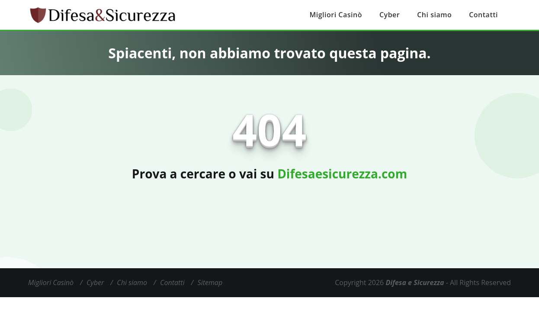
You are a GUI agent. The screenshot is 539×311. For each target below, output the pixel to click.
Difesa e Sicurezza (414, 282)
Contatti (483, 14)
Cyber (389, 14)
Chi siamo (434, 14)
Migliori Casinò (336, 14)
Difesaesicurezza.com (342, 173)
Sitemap (210, 282)
